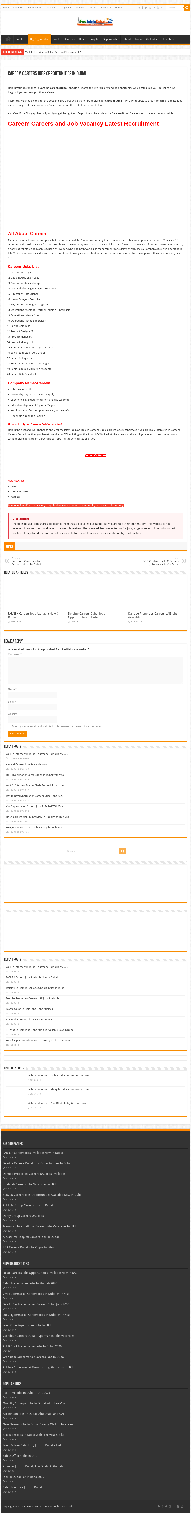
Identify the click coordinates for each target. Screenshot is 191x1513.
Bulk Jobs (21, 39)
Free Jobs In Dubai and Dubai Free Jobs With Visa (34, 827)
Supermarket (110, 39)
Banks (138, 39)
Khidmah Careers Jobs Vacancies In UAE (29, 1019)
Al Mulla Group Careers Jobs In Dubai (28, 1205)
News (93, 7)
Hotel (82, 39)
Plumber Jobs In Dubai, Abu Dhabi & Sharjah (33, 1466)
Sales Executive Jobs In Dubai (22, 1487)
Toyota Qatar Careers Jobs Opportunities (29, 1008)
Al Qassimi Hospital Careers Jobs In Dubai (31, 1237)
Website (12, 713)
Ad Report (81, 7)
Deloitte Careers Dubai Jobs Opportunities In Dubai (86, 615)
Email (12, 701)
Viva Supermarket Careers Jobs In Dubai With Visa (34, 806)
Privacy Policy (34, 7)
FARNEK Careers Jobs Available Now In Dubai (32, 977)
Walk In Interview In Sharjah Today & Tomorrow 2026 (58, 1089)
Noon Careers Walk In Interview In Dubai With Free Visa (37, 816)
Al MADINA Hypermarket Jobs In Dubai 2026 (32, 1346)
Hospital (94, 39)
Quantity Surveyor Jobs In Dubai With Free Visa (34, 1403)
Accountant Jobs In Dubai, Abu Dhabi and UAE (34, 1414)
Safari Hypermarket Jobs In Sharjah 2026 (30, 1283)
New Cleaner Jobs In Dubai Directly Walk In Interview (38, 1424)
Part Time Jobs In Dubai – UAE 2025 (26, 1393)
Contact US (105, 7)
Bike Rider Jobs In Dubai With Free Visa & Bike (33, 1435)
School (127, 39)
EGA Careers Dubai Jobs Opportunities (28, 1247)
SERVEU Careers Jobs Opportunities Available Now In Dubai (40, 1029)
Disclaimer (50, 7)
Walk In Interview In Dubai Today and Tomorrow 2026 (53, 51)
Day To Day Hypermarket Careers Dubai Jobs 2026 (34, 795)
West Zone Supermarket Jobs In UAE (27, 1325)
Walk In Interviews (64, 39)
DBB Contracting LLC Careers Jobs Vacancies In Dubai (159, 561)
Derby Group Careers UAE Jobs (23, 1216)
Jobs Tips (168, 39)
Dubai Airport (19, 491)
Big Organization (39, 39)
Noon (14, 486)
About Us (18, 7)
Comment (15, 654)
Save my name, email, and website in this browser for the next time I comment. (57, 726)
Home (6, 7)
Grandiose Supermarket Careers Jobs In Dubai (34, 1357)
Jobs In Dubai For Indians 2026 (23, 1477)
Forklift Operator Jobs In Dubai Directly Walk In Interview (38, 1040)
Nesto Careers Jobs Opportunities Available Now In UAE (40, 1273)
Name (12, 689)
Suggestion (66, 7)
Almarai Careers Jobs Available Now (26, 764)
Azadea (15, 496)
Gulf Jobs (151, 39)
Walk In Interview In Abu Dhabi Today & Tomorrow (35, 785)
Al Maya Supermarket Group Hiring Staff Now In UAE (38, 1367)
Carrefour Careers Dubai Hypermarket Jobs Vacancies (38, 1336)
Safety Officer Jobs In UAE (20, 1456)
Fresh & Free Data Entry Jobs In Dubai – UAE (32, 1445)
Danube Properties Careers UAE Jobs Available (32, 998)
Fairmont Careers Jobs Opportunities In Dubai (32, 561)
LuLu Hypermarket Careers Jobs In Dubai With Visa (35, 774)
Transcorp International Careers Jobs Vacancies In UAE (39, 1226)
